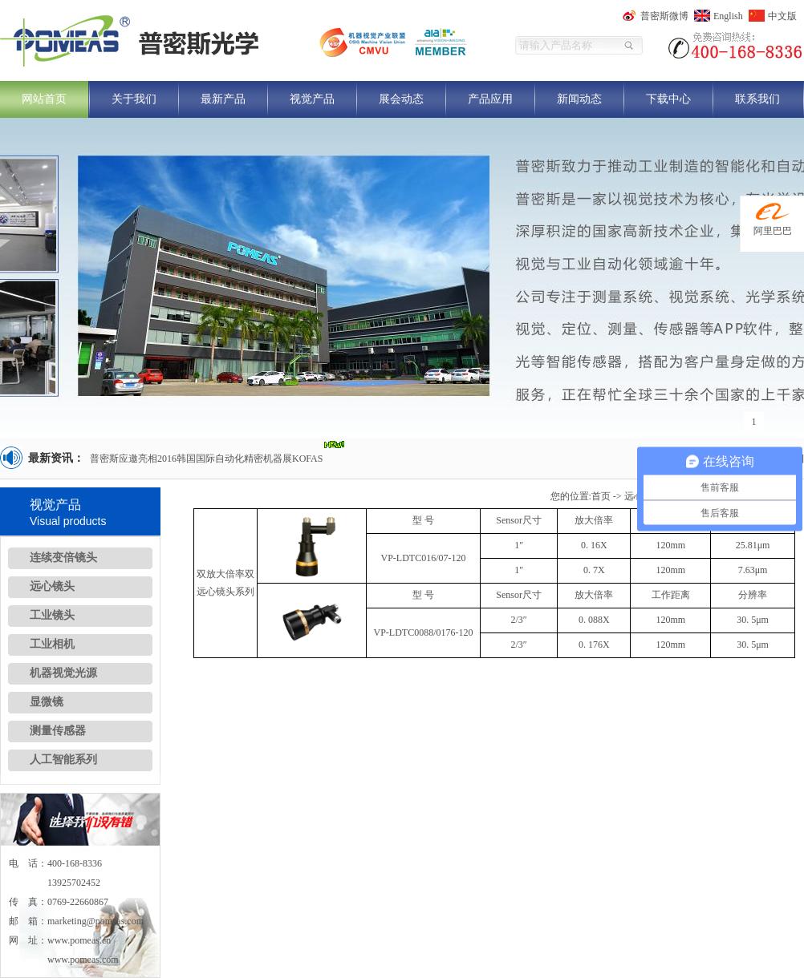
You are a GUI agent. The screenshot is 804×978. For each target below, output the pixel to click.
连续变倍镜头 (63, 558)
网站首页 (44, 99)
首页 (601, 496)
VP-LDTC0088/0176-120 (423, 632)
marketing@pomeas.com (95, 921)
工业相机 (52, 644)
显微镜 (46, 702)
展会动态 (401, 99)
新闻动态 (579, 99)
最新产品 (223, 99)
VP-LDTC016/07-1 (419, 558)
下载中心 (668, 99)
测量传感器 (58, 731)
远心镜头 (52, 586)
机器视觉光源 (63, 673)
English (728, 16)
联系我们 (757, 99)
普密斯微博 (664, 16)
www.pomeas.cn (79, 940)
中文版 (782, 16)
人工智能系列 (63, 760)
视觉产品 (312, 99)
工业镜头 (52, 615)
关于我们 (134, 99)
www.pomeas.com (83, 959)
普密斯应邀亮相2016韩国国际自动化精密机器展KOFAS (206, 458)
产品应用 (490, 99)
